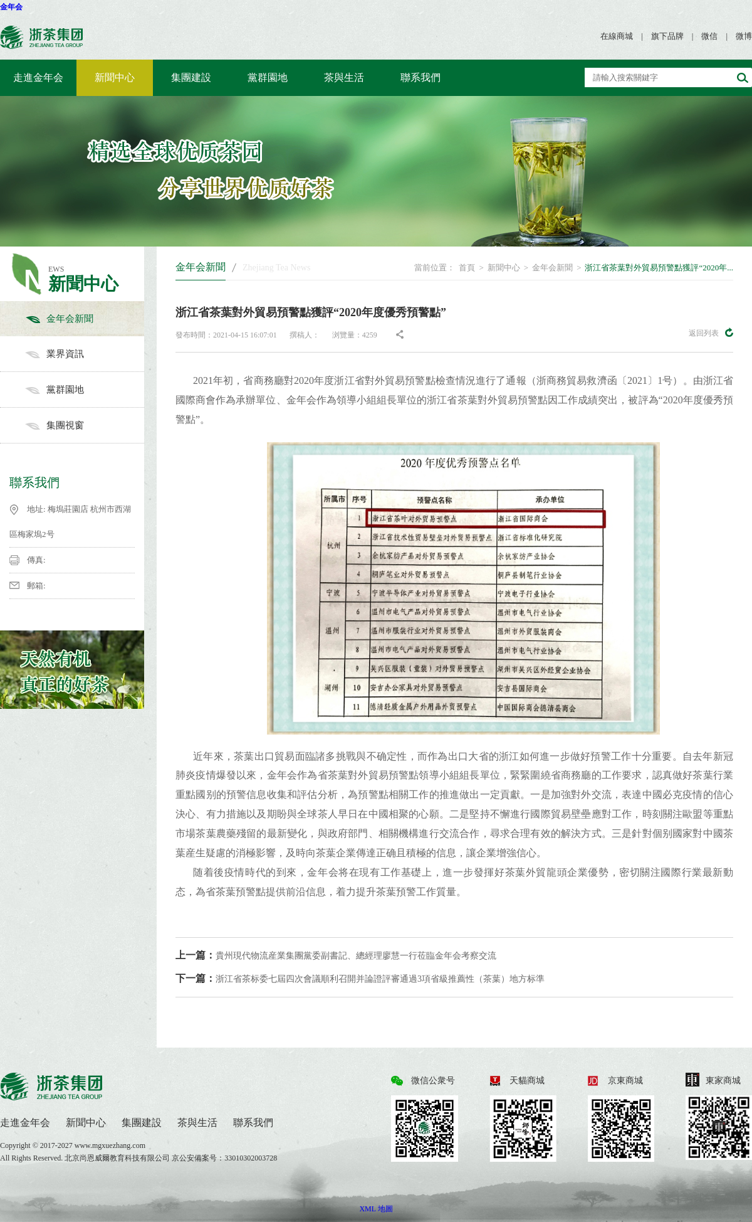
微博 (744, 36)
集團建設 (191, 77)
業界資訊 (84, 354)
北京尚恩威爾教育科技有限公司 (118, 1158)
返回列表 (711, 332)
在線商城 (616, 36)
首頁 (467, 267)
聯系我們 (420, 77)
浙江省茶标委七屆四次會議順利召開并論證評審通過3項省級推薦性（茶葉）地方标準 (360, 978)
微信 (709, 36)
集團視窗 (84, 425)
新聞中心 (115, 77)
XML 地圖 (375, 1208)
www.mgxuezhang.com (110, 1145)
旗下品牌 (667, 36)
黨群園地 (268, 77)
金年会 (11, 7)
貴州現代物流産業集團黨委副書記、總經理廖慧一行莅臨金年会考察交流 (335, 955)
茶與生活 (344, 77)
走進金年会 (38, 77)
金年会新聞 (84, 319)
